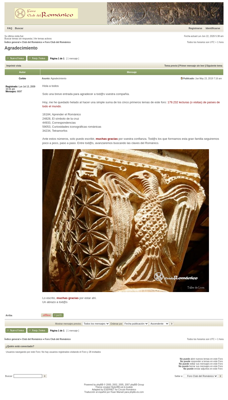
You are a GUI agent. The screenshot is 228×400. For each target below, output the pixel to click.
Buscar (19, 28)
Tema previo (170, 66)
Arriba (9, 315)
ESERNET (109, 389)
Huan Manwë (117, 392)
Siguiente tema (214, 66)
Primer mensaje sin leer (191, 66)
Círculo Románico (127, 389)
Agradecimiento (20, 47)
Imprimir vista (13, 66)
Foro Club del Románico (58, 42)
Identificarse (213, 28)
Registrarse (195, 28)
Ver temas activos (43, 38)
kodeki (129, 387)
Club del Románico (32, 42)
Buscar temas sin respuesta (18, 38)
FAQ (9, 28)
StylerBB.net (117, 387)
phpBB (100, 384)
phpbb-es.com (136, 392)
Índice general (11, 42)
